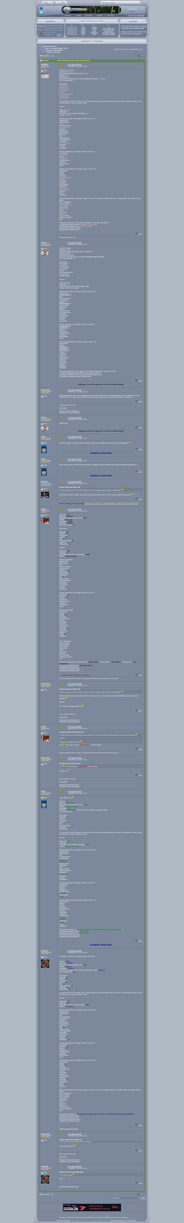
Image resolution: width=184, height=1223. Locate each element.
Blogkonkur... (94, 32)
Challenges (94, 28)
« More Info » (124, 1217)
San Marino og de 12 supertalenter (69, 412)
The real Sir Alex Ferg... (109, 28)
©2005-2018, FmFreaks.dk (63, 1220)
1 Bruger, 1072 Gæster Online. (133, 28)
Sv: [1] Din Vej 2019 (74, 65)
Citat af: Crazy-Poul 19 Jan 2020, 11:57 (71, 732)
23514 (144, 26)
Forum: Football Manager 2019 (56, 48)
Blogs (94, 29)
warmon (83, 29)
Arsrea (43, 242)
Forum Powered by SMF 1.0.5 (118, 1220)
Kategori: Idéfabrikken (54, 50)
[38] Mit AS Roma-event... (108, 29)
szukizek (83, 28)
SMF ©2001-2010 (131, 1220)
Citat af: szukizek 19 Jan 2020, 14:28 (70, 1139)
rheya (83, 27)
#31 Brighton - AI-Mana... (108, 33)
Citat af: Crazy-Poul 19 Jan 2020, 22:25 (71, 1172)
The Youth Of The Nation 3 (109, 34)
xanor (43, 436)
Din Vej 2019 (63, 408)
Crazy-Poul (45, 390)
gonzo (43, 509)
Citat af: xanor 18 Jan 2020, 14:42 (69, 487)
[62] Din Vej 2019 (53, 52)
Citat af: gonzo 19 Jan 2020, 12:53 (69, 763)
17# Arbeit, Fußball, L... (109, 32)
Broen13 (83, 30)
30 (52, 56)
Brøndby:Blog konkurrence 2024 (68, 1129)
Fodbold (94, 27)
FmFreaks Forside (49, 46)
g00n (83, 34)
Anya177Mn (136, 34)
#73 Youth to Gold (108, 30)
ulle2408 (44, 64)
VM (109, 27)
